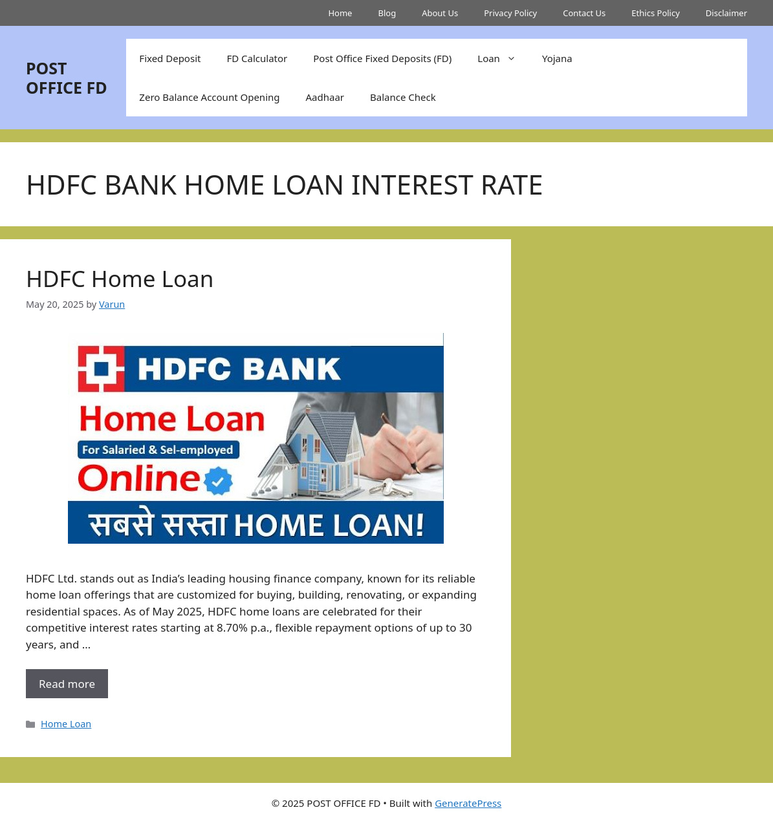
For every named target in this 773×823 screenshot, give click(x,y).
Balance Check (403, 97)
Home (340, 13)
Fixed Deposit (170, 58)
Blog (387, 13)
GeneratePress (468, 802)
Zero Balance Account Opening (209, 97)
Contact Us (584, 13)
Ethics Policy (655, 13)
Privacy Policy (510, 13)
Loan (503, 58)
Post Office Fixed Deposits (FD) (382, 58)
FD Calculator (256, 58)
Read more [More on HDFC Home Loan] (67, 683)
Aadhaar (325, 97)
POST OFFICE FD (66, 77)
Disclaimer (726, 13)
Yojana (557, 58)
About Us (440, 13)
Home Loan (66, 724)
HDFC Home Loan (119, 278)
